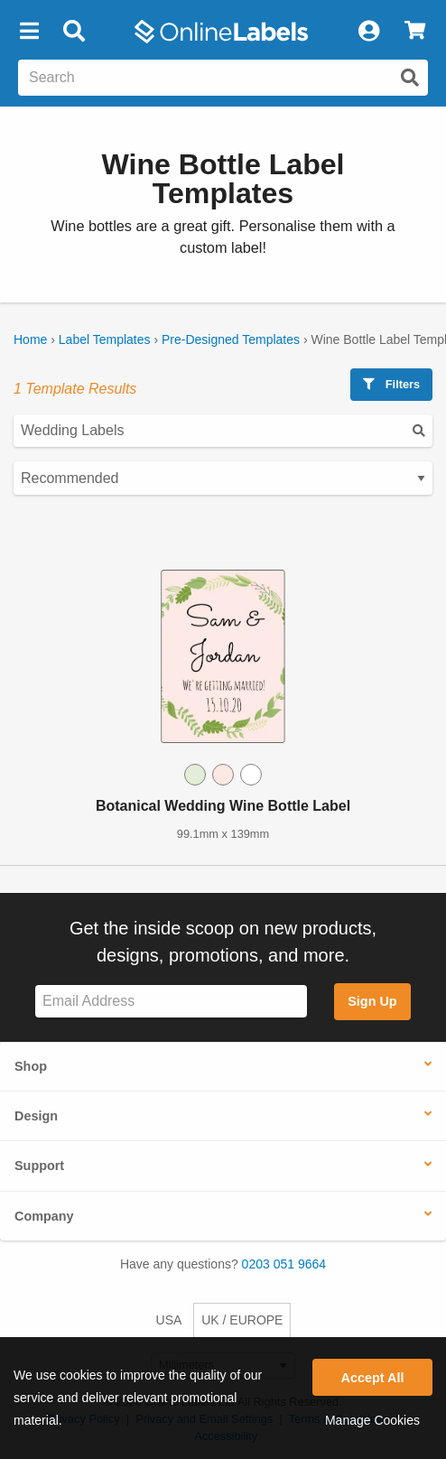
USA (169, 1320)
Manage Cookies (372, 1420)
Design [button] (36, 1116)
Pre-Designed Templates (231, 339)
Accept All (372, 1378)
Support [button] (39, 1165)
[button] (29, 31)
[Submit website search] (410, 77)
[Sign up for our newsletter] (171, 1001)
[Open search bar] (74, 31)
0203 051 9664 (284, 1264)
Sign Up (372, 1001)
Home (30, 339)
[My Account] (368, 31)
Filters (391, 384)
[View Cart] (415, 31)
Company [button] (44, 1216)
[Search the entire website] (223, 78)
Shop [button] (30, 1066)
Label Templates (105, 339)
